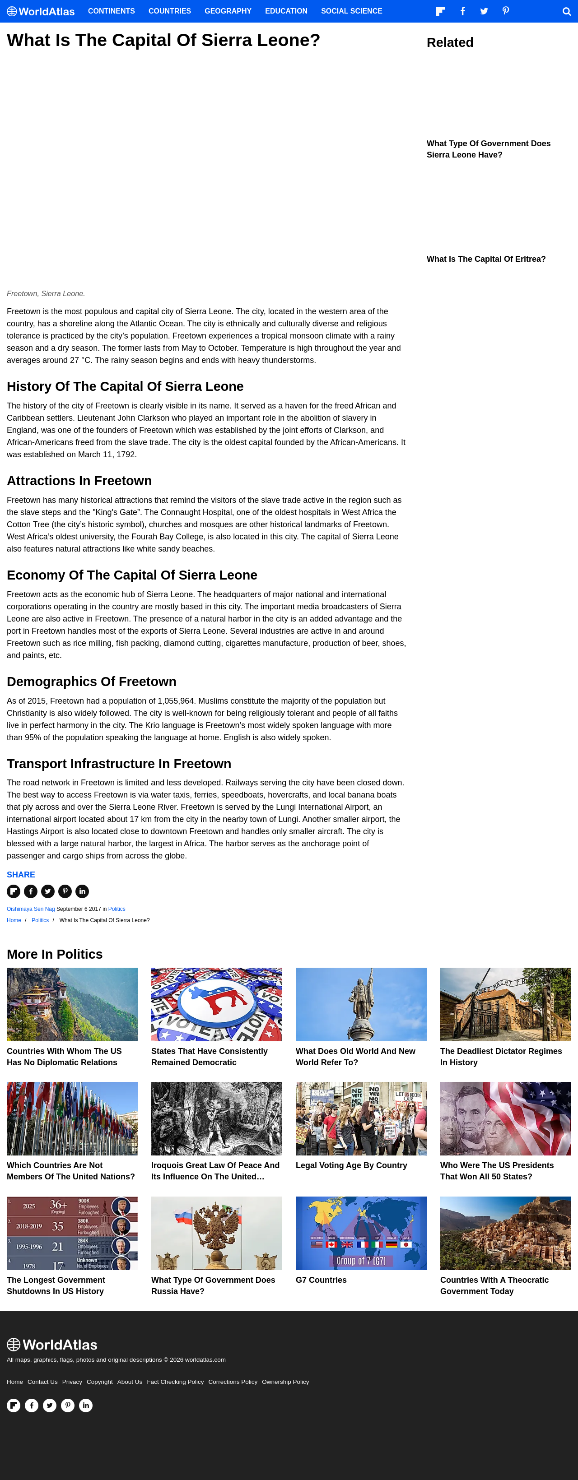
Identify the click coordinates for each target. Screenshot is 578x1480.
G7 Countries (321, 1280)
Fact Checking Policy (175, 1381)
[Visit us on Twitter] (49, 1405)
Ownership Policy (285, 1381)
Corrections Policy (232, 1381)
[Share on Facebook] (30, 891)
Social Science (351, 11)
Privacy (72, 1381)
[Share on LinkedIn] (82, 891)
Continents (111, 11)
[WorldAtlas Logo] (44, 11)
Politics (117, 909)
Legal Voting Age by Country (351, 1165)
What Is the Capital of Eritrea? (486, 259)
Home (15, 1381)
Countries (170, 11)
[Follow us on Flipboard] (13, 1405)
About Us (130, 1381)
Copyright (100, 1381)
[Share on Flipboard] (13, 891)
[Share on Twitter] (48, 891)
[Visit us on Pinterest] (68, 1405)
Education (286, 11)
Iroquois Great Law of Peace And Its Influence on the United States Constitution (215, 1176)
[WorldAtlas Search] (566, 11)
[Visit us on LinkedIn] (86, 1405)
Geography (228, 11)
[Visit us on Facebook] (31, 1405)
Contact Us (43, 1381)
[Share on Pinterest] (65, 891)
